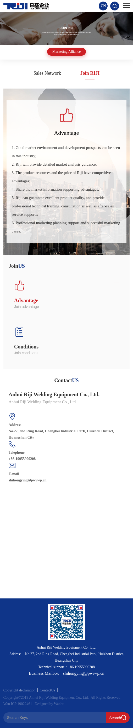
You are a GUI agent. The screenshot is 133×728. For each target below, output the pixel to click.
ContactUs (49, 690)
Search (115, 718)
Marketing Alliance (66, 52)
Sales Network (47, 73)
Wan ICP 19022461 (17, 704)
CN (103, 6)
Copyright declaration (20, 690)
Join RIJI (90, 73)
